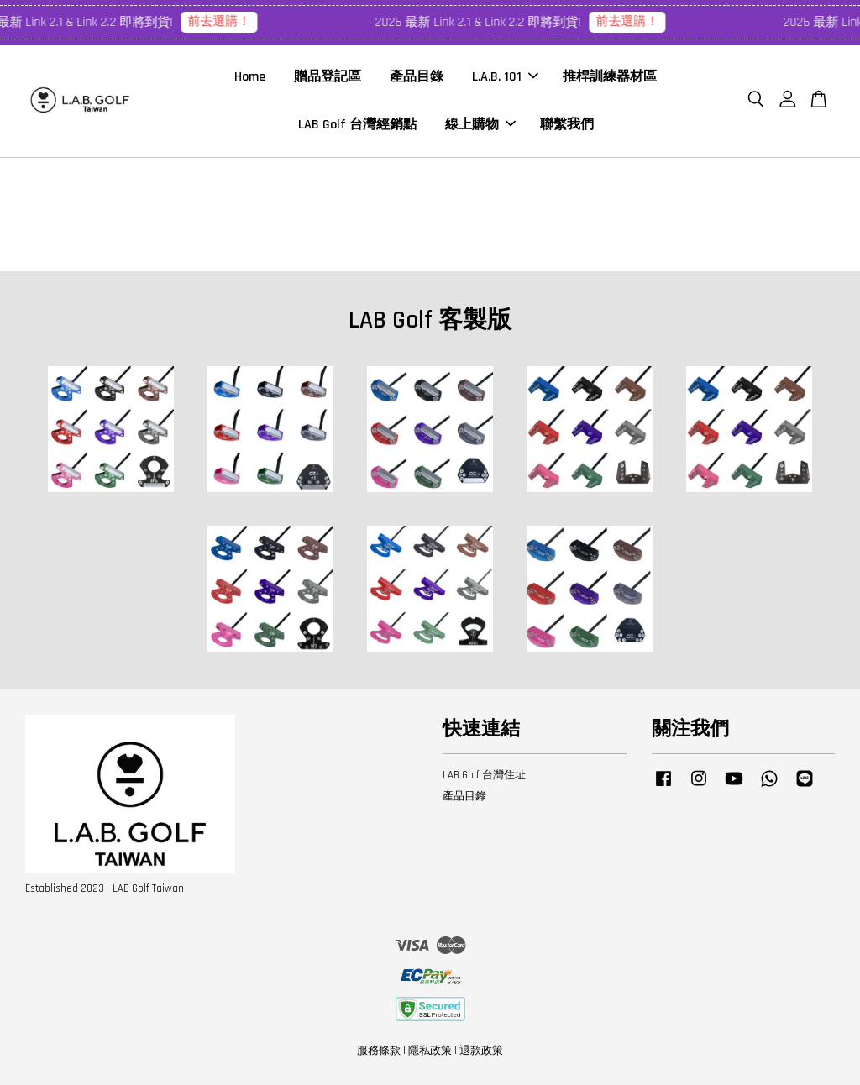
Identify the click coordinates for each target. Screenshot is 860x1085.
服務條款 (379, 1050)
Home (249, 77)
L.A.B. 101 (505, 77)
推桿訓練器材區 (610, 77)
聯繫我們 (567, 125)
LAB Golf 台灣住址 (484, 775)
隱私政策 (430, 1050)
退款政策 (481, 1050)
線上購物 (480, 125)
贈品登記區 (327, 77)
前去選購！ (223, 21)
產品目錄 (416, 77)
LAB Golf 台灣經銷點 (357, 125)
